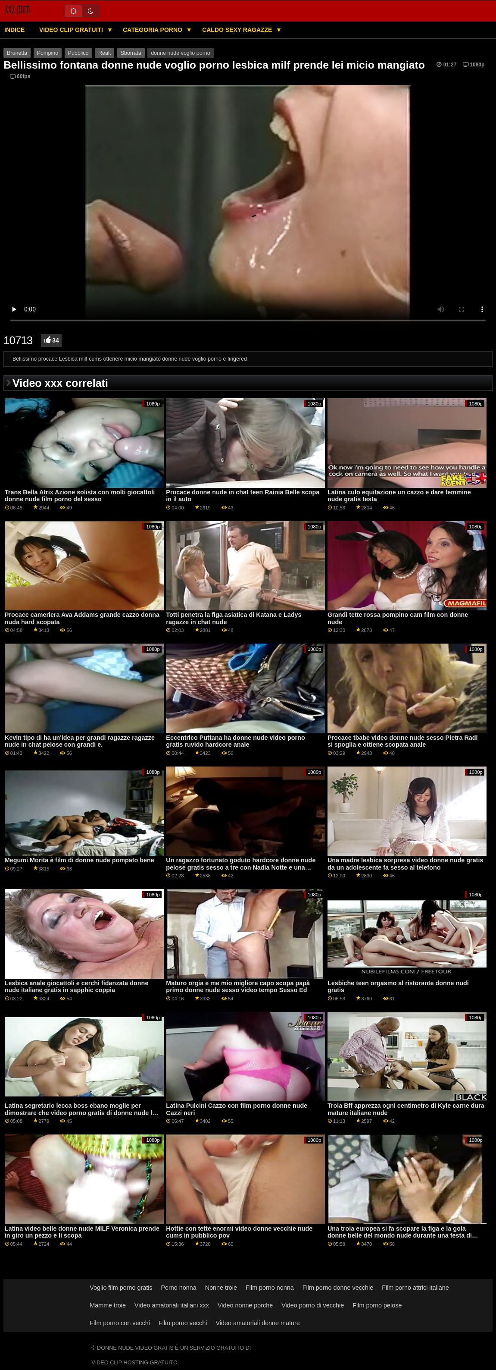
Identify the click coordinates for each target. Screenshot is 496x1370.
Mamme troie (108, 1305)
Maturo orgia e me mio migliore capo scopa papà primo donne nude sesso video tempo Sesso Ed (238, 987)
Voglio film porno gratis (121, 1287)
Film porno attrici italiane (415, 1287)
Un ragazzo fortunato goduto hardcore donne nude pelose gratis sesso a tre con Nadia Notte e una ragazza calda (240, 867)
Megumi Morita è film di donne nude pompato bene (79, 860)
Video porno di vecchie (312, 1305)
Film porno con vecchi (120, 1323)
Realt (104, 53)
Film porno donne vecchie (338, 1287)
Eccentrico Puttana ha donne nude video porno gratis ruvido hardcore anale (235, 741)
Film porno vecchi (183, 1323)
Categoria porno (153, 29)
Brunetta (17, 53)
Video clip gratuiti (72, 29)
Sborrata (131, 53)
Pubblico (78, 53)
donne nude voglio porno (180, 53)
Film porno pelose (377, 1305)
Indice (14, 29)
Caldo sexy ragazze (238, 29)
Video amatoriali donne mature (257, 1323)
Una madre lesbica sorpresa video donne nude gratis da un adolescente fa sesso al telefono (406, 864)
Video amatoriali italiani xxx (171, 1305)
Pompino (47, 53)
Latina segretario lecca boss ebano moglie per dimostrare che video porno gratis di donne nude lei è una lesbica (81, 1112)
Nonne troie (221, 1287)
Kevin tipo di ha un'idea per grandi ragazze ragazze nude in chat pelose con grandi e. (80, 741)
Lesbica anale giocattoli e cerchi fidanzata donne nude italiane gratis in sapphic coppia (77, 987)
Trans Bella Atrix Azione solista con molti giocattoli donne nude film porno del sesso (80, 496)
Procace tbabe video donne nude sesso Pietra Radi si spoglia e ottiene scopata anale (403, 741)
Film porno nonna (270, 1287)
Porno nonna (179, 1287)
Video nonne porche (245, 1305)
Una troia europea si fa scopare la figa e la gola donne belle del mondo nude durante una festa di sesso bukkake (400, 1235)
